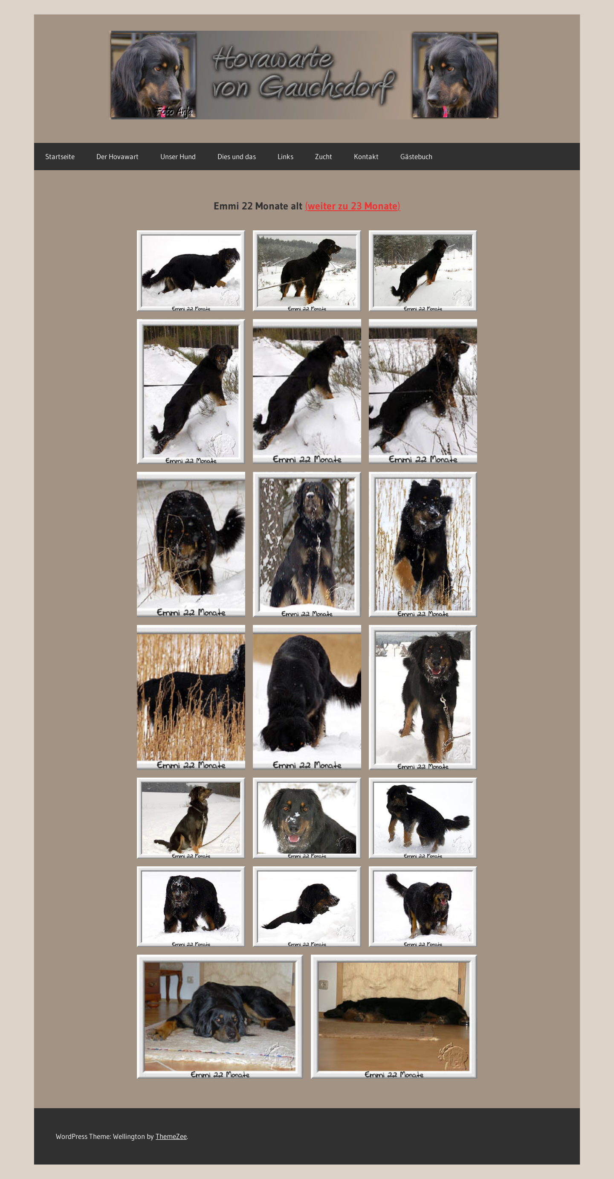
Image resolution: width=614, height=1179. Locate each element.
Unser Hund (178, 156)
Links (285, 156)
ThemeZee (171, 1136)
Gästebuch (416, 156)
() (352, 206)
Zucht (323, 156)
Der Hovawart (117, 156)
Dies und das (236, 156)
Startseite (60, 156)
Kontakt (366, 156)
